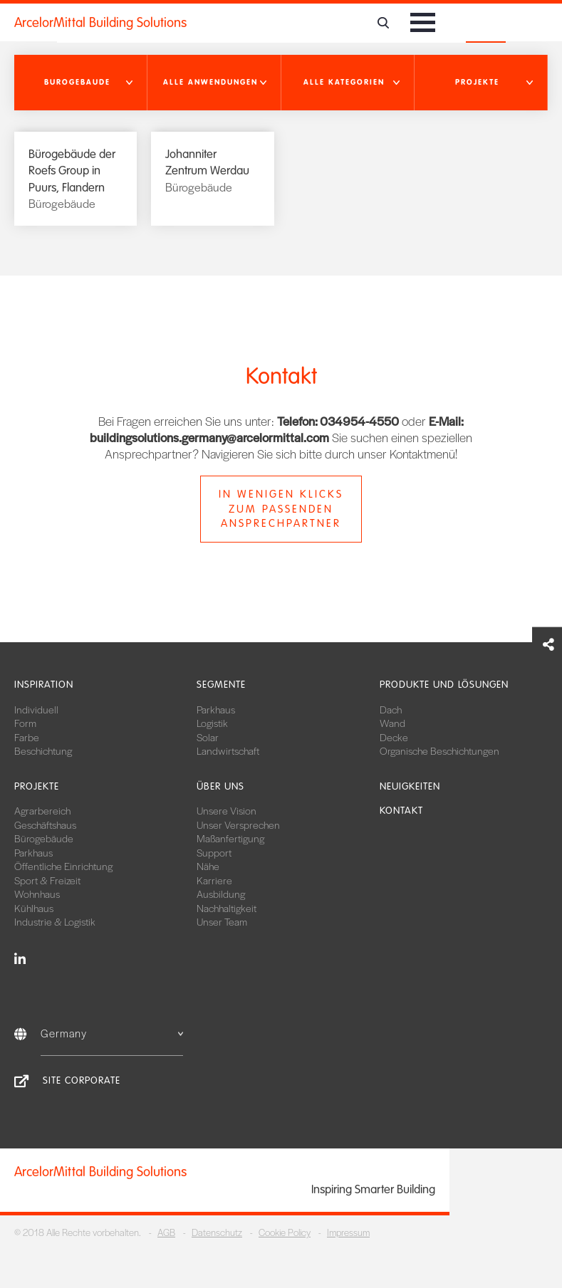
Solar (208, 737)
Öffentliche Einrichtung (63, 866)
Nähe (208, 866)
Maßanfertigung (230, 838)
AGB (166, 1232)
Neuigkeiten (410, 786)
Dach (391, 709)
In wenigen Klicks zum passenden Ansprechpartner (281, 509)
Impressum (348, 1232)
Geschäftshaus (45, 824)
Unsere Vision (226, 810)
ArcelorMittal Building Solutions (100, 23)
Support (214, 852)
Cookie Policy (285, 1232)
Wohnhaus (37, 893)
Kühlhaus (33, 908)
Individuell (36, 709)
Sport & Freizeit (47, 880)
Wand (392, 723)
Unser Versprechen (238, 824)
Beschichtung (43, 750)
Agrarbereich (42, 810)
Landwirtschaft (228, 750)
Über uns (220, 786)
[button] (80, 82)
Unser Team (222, 921)
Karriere (214, 880)
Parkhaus (216, 709)
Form (25, 723)
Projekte (36, 786)
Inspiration (43, 685)
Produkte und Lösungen (444, 685)
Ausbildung (221, 893)
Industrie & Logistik (54, 921)
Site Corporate (81, 1080)
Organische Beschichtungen (439, 750)
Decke (394, 737)
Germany (112, 1032)
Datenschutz (217, 1232)
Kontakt (401, 811)
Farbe (26, 737)
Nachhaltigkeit (226, 908)
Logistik (212, 723)
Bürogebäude (43, 838)
